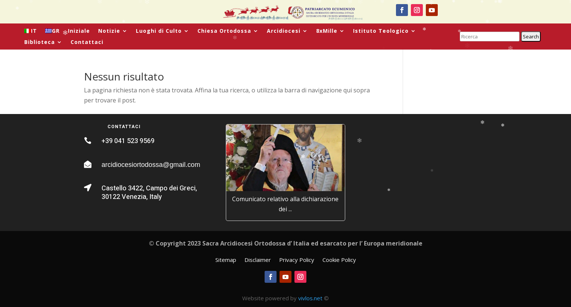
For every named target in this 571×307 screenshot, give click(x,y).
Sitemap (225, 260)
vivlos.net (310, 298)
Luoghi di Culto (159, 31)
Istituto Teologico (381, 31)
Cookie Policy (339, 260)
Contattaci (87, 42)
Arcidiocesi (283, 31)
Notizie (109, 31)
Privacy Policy (296, 260)
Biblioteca (39, 42)
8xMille (326, 31)
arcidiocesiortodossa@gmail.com (151, 164)
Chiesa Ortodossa (224, 31)
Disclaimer (257, 260)
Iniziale (79, 31)
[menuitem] (30, 32)
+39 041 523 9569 (128, 141)
